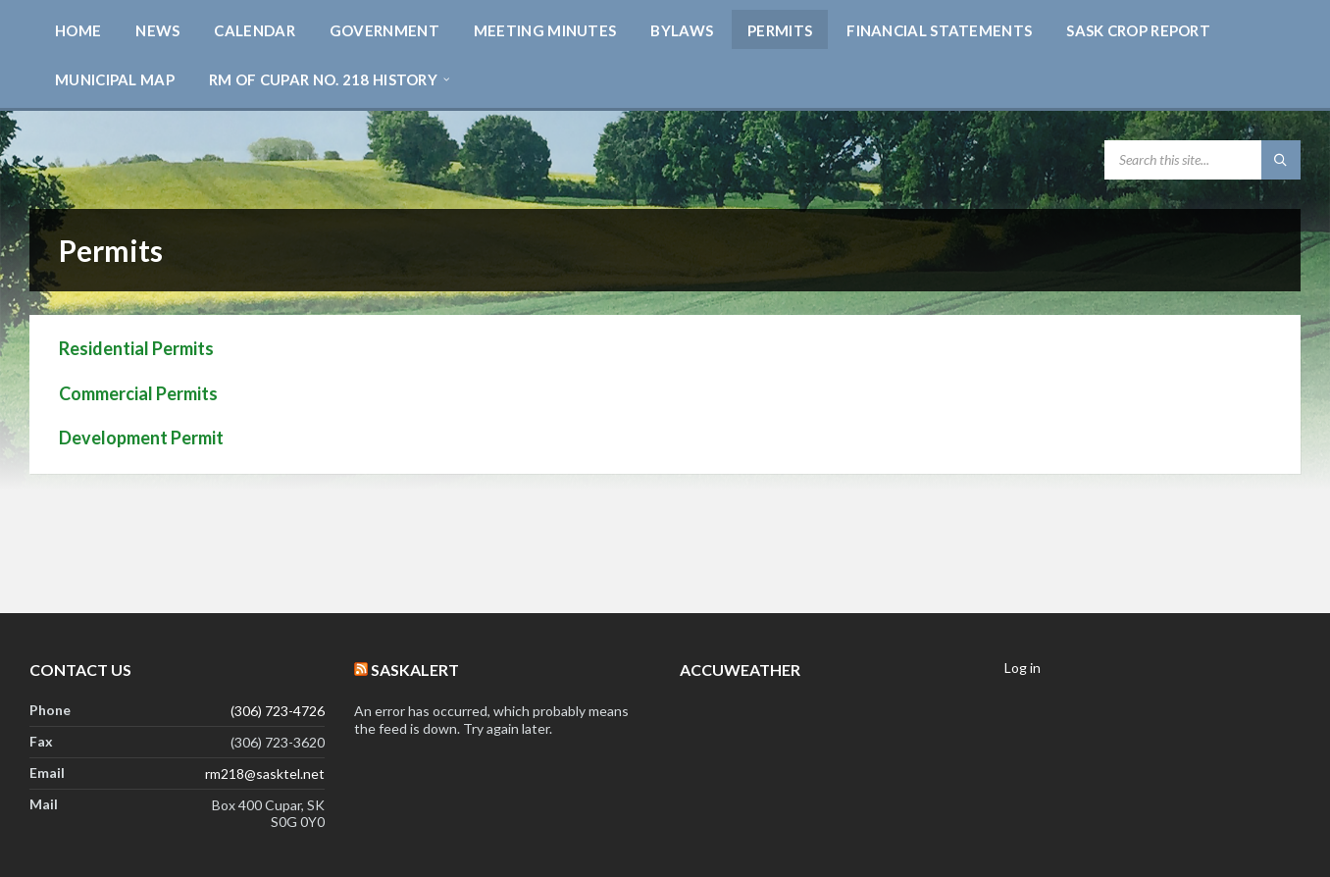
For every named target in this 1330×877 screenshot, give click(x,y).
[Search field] (1202, 160)
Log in (1022, 667)
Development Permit (141, 437)
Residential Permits (136, 348)
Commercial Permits (138, 393)
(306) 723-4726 (277, 710)
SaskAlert (415, 669)
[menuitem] (78, 29)
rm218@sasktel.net (265, 773)
